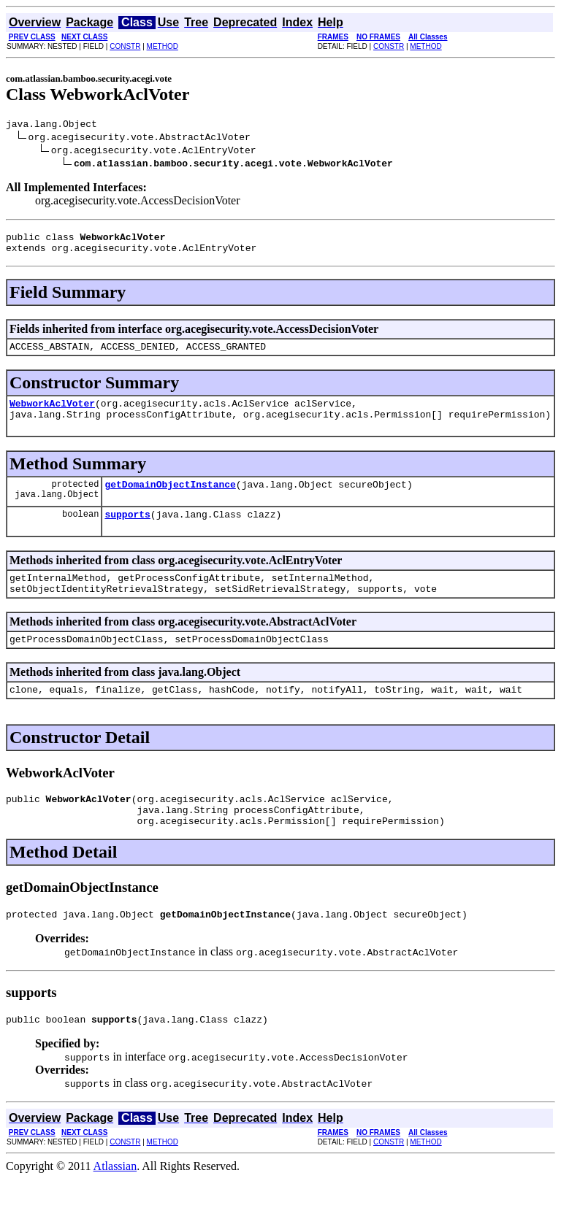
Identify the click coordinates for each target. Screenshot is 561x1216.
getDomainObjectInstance (169, 499)
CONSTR (125, 46)
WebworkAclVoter (52, 413)
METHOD (162, 46)
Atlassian (115, 1203)
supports (127, 531)
